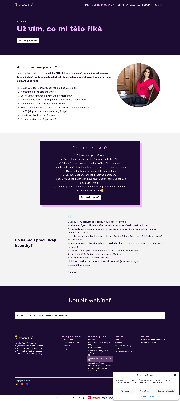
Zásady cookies (142, 396)
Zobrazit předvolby (166, 391)
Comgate (83, 398)
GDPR (152, 396)
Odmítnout (145, 391)
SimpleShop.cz (61, 315)
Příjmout (125, 391)
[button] (175, 375)
